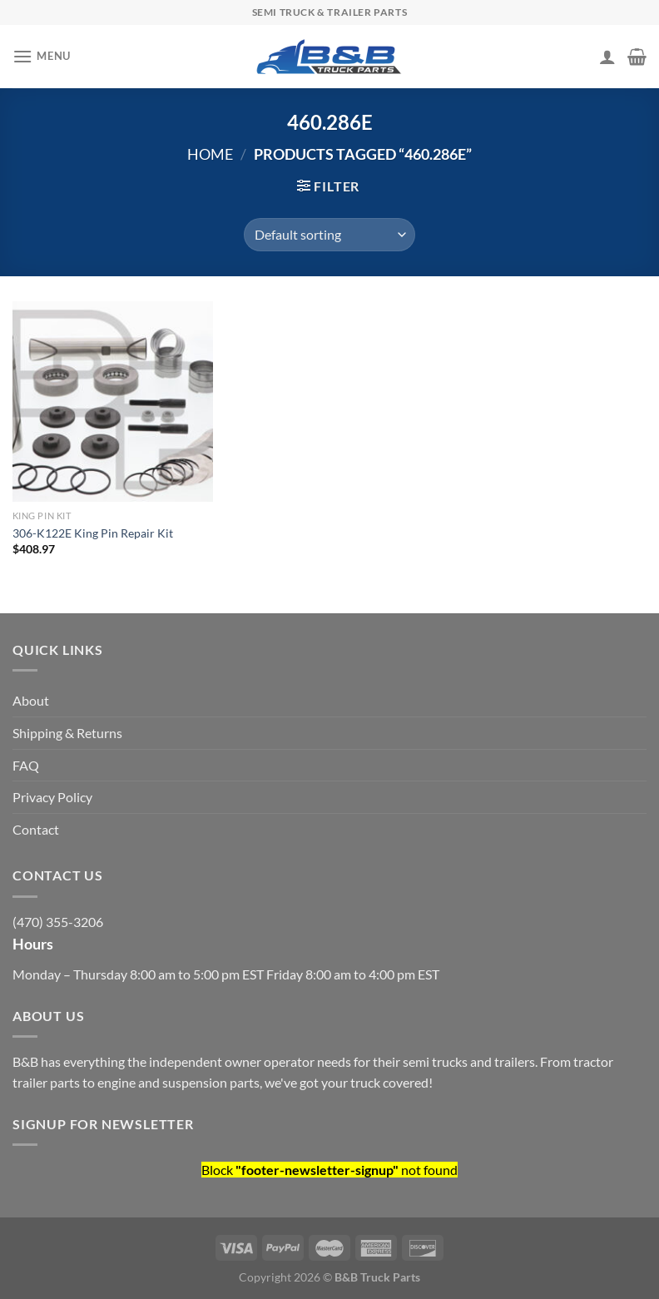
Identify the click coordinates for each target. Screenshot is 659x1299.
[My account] (607, 56)
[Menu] (41, 56)
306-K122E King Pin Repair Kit (92, 533)
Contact (35, 829)
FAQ (25, 765)
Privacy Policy (52, 797)
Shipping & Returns (67, 733)
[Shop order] (329, 234)
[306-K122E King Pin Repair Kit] (112, 401)
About (30, 700)
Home (210, 154)
